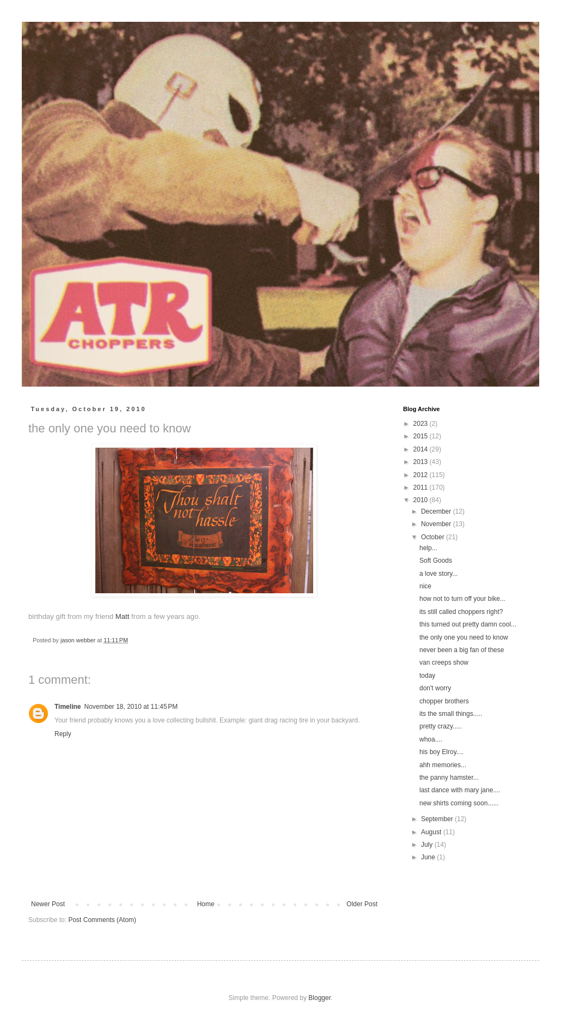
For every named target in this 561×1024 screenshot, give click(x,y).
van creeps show (443, 662)
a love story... (438, 573)
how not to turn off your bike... (462, 599)
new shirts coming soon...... (458, 803)
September (438, 819)
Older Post (361, 904)
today (427, 675)
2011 (421, 487)
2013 (421, 462)
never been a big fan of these (461, 650)
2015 (421, 436)
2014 (421, 449)
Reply (62, 734)
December (437, 511)
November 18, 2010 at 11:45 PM (131, 706)
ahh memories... (442, 765)
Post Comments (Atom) (102, 920)
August (432, 832)
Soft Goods (435, 560)
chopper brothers (444, 701)
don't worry (435, 688)
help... (428, 548)
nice (425, 586)
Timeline (67, 706)
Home (206, 904)
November (437, 524)
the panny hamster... (449, 777)
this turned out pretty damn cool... (467, 624)
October (433, 537)
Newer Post (48, 904)
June (429, 857)
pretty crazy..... (440, 726)
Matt (122, 616)
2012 (421, 475)
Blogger (319, 998)
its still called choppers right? (461, 612)
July (428, 844)
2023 (421, 423)
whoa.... (430, 739)
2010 (421, 500)
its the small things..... (450, 714)
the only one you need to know (463, 637)
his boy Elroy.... (441, 752)
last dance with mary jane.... (460, 790)
